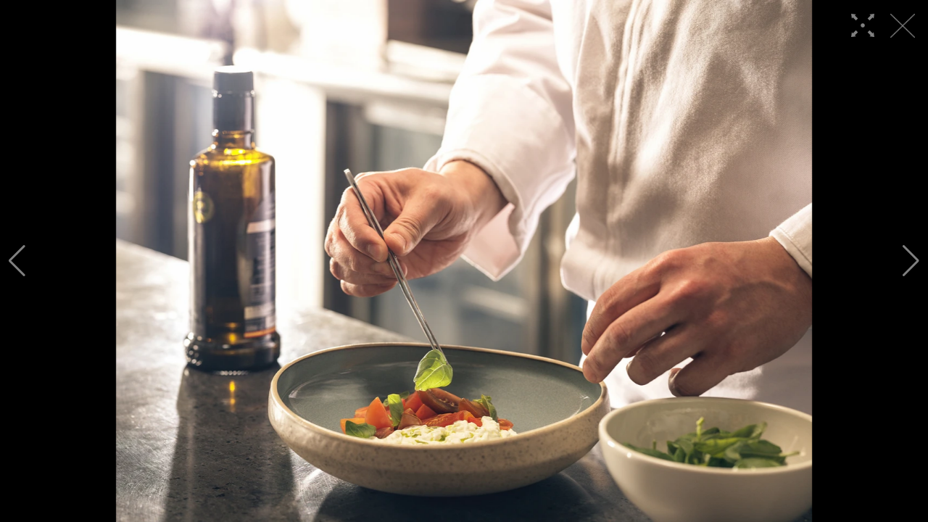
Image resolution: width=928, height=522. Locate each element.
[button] (17, 261)
